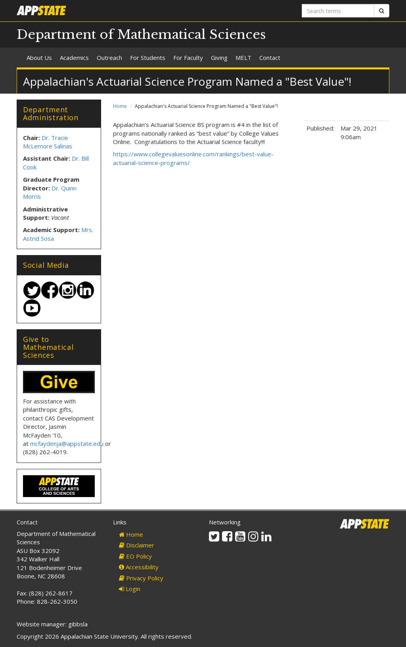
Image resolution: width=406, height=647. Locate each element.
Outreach (109, 57)
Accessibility (139, 567)
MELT (243, 57)
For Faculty (188, 57)
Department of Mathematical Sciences (141, 34)
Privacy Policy (141, 578)
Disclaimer (136, 545)
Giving (219, 57)
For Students (147, 57)
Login (129, 589)
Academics (74, 57)
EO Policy (135, 556)
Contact (269, 57)
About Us (39, 57)
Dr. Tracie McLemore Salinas (47, 142)
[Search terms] (338, 10)
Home (120, 106)
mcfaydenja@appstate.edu (66, 443)
